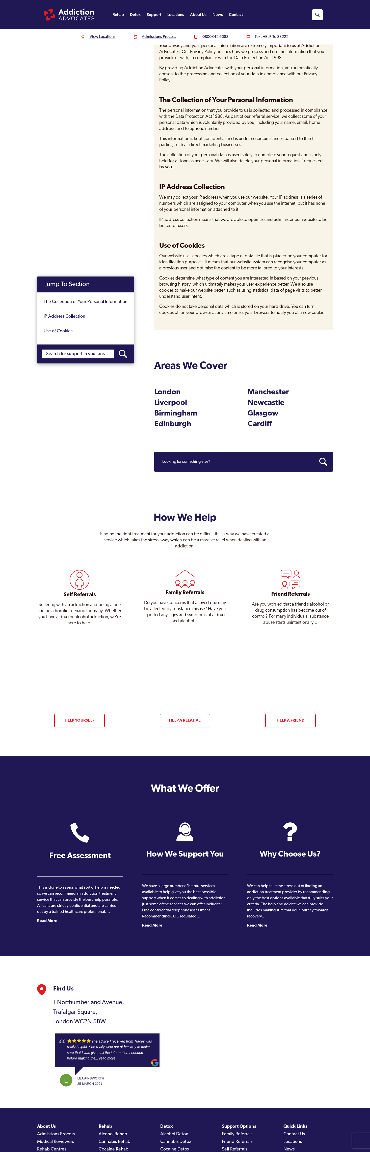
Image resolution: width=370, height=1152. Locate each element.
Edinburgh (172, 424)
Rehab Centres (51, 1149)
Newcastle (266, 403)
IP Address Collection (64, 316)
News (218, 14)
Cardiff (260, 424)
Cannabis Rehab (114, 1141)
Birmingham (175, 414)
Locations (175, 14)
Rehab (118, 14)
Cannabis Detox (175, 1141)
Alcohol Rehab (113, 1134)
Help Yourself (79, 721)
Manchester (268, 392)
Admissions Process (56, 1134)
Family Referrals (237, 1134)
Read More (47, 921)
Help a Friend (290, 721)
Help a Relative (185, 721)
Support (154, 14)
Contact (236, 14)
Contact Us (294, 1134)
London (167, 392)
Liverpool (170, 403)
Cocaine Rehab (113, 1149)
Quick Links (295, 1126)
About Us (198, 14)
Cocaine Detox (174, 1149)
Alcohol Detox (174, 1134)
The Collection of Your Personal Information (85, 301)
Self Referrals (234, 1149)
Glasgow (263, 414)
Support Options (239, 1126)
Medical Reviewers (55, 1141)
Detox (135, 14)
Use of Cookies (58, 331)
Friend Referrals (237, 1141)
